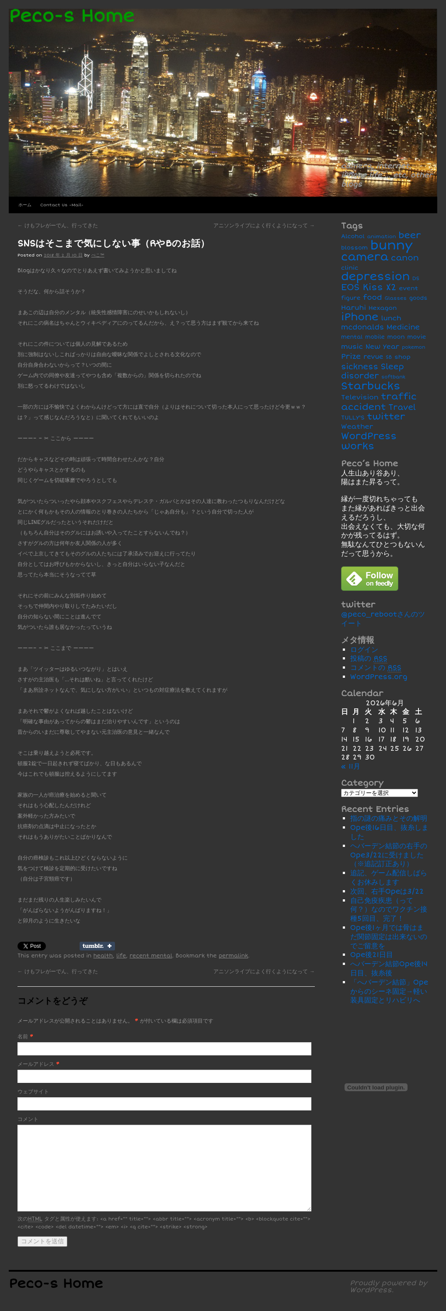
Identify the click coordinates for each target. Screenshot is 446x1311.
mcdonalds (362, 327)
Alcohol (353, 236)
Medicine (403, 327)
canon (405, 258)
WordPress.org (379, 677)
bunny (391, 245)
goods (418, 298)
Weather (357, 427)
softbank (393, 377)
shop (402, 357)
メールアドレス (35, 1064)
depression (375, 276)
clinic (349, 267)
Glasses (395, 298)
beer (409, 235)
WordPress (369, 436)
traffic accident (379, 402)
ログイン (364, 649)
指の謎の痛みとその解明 (388, 818)
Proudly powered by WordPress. (388, 1287)
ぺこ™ (98, 255)
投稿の (368, 658)
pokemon (413, 347)
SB (389, 357)
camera (364, 257)
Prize (351, 356)
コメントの (375, 668)
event (408, 288)
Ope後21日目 (371, 954)
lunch (391, 318)
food (372, 297)
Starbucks (371, 386)
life (121, 956)
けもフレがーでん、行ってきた (57, 225)
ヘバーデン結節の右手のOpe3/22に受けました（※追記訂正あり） (388, 855)
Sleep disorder (372, 371)
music (352, 347)
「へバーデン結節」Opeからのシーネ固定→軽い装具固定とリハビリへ (389, 991)
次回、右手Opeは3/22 (387, 891)
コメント (27, 1119)
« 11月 (350, 766)
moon (396, 336)
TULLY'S (353, 417)
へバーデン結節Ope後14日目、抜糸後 (389, 969)
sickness (359, 366)
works (357, 446)
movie (416, 336)
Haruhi (353, 308)
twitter (386, 416)
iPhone (360, 317)
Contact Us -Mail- (62, 205)
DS (415, 278)
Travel (402, 407)
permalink (233, 956)
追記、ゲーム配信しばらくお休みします (388, 878)
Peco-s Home (71, 16)
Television (360, 397)
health (103, 956)
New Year (382, 346)
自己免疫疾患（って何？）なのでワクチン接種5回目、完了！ (388, 909)
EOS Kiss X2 (369, 287)
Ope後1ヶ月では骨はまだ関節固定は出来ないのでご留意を (388, 936)
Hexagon (383, 308)
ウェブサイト (33, 1092)
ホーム (24, 205)
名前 (22, 1037)
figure (350, 298)
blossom (354, 247)
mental (351, 337)
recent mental (150, 956)
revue (373, 357)
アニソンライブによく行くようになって (264, 225)
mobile (375, 337)
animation (381, 236)
